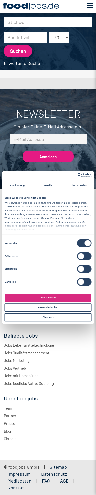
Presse (9, 423)
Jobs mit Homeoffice (21, 375)
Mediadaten (19, 481)
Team (8, 408)
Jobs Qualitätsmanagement (26, 352)
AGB (65, 481)
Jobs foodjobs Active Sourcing (29, 383)
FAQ (46, 481)
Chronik (10, 438)
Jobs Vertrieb (15, 368)
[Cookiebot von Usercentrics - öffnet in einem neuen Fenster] (69, 175)
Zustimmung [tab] (17, 185)
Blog (7, 431)
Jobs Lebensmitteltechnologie (29, 345)
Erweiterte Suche (22, 63)
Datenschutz (54, 474)
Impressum (19, 474)
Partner (10, 415)
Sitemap (58, 467)
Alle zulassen (48, 297)
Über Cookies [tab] (79, 185)
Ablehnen (48, 317)
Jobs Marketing (16, 360)
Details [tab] (48, 185)
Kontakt (16, 487)
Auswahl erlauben (48, 307)
